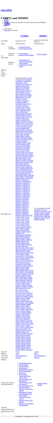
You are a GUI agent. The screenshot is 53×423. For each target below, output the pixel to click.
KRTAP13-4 (26, 191)
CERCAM (23, 110)
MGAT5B (23, 238)
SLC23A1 (24, 290)
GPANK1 (18, 155)
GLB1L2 (30, 152)
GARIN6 (26, 149)
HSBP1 (21, 164)
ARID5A (18, 89)
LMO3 (28, 228)
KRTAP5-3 (18, 207)
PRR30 (17, 270)
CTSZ (25, 125)
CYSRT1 (25, 36)
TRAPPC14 (26, 319)
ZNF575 (28, 342)
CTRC (17, 125)
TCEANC (28, 311)
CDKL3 (28, 109)
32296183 (7, 24)
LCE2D (27, 222)
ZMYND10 (18, 333)
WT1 (21, 329)
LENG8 (22, 227)
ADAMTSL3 (19, 81)
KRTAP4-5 (18, 206)
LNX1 (21, 230)
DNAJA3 (23, 131)
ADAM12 (29, 79)
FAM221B (18, 141)
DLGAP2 (29, 130)
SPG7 (26, 303)
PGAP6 (22, 259)
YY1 (29, 329)
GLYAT (22, 154)
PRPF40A (47, 216)
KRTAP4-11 (19, 202)
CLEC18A (29, 117)
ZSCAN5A (29, 350)
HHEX (17, 160)
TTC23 (23, 322)
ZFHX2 (23, 332)
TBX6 (31, 309)
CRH (21, 121)
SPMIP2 (43, 36)
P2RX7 (17, 257)
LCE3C (27, 223)
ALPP (24, 84)
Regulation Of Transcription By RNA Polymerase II (25, 382)
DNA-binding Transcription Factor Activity (25, 397)
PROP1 (27, 267)
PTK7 (17, 272)
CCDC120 (18, 105)
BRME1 (17, 97)
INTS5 (17, 170)
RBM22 (17, 277)
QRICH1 (30, 272)
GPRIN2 (31, 155)
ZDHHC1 (18, 332)
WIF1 (31, 327)
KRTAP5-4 (25, 207)
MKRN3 (18, 240)
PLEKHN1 (18, 264)
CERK (28, 110)
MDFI (42, 215)
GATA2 (17, 151)
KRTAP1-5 (18, 180)
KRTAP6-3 (25, 212)
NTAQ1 (31, 253)
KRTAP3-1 (18, 201)
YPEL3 (26, 329)
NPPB (28, 251)
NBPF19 (23, 244)
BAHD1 (22, 94)
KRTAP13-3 (19, 191)
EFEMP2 (18, 136)
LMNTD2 (22, 228)
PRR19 (23, 269)
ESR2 (25, 138)
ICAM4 (27, 167)
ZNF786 (17, 348)
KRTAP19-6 (26, 196)
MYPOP (17, 244)
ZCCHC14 (29, 330)
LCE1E (17, 220)
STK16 (17, 309)
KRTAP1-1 (23, 178)
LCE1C (22, 219)
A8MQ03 (18, 358)
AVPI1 (17, 92)
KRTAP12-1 (26, 186)
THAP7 (28, 314)
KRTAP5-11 (25, 206)
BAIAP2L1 (28, 94)
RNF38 (17, 280)
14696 (17, 354)
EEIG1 (22, 134)
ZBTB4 (23, 330)
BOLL (40, 210)
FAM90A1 (18, 142)
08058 (36, 354)
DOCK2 (17, 133)
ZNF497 (17, 342)
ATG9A (27, 89)
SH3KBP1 (24, 287)
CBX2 (29, 104)
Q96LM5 (36, 358)
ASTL (22, 89)
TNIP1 (24, 317)
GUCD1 (29, 157)
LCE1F (22, 220)
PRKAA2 (30, 265)
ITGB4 (17, 172)
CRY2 (25, 121)
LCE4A (27, 225)
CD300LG (23, 109)
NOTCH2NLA (23, 249)
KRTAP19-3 (26, 194)
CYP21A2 (18, 126)
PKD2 (31, 261)
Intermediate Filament (25, 363)
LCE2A (27, 220)
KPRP (17, 175)
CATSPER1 (18, 104)
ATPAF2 (22, 91)
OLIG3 (17, 256)
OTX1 (31, 256)
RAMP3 (23, 275)
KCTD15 (18, 173)
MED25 (23, 236)
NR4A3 (22, 253)
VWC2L (22, 327)
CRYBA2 (18, 123)
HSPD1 (24, 165)
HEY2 (29, 159)
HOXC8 (23, 162)
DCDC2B (18, 130)
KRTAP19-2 (19, 194)
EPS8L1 (17, 138)
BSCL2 (23, 97)
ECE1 (30, 133)
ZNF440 (17, 340)
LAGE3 (17, 217)
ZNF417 (28, 337)
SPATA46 (29, 301)
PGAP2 (17, 259)
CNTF (23, 118)
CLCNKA (28, 115)
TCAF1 (17, 311)
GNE (26, 154)
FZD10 (21, 149)
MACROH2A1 (19, 235)
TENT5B (23, 312)
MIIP (28, 238)
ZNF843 (17, 350)
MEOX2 (17, 238)
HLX (21, 160)
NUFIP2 (26, 254)
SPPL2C (22, 306)
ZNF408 (17, 337)
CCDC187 (25, 105)
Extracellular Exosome (25, 48)
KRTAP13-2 (26, 189)
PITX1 (23, 261)
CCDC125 (43, 211)
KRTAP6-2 (18, 212)
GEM (22, 152)
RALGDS (30, 274)
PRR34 (22, 270)
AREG (27, 86)
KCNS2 (31, 172)
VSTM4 (28, 325)
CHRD (17, 115)
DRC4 (22, 133)
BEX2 (21, 96)
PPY (22, 265)
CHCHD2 (18, 113)
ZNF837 (28, 348)
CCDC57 (49, 211)
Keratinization (23, 368)
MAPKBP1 (28, 235)
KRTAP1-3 (30, 178)
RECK (26, 277)
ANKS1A (18, 86)
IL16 (30, 167)
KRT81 (22, 176)
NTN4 (17, 254)
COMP (23, 120)
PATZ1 (22, 257)
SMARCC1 (29, 295)
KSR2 (30, 215)
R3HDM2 (18, 274)
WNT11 (17, 329)
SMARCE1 (26, 296)
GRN (20, 157)
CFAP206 (22, 112)
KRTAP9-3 (18, 215)
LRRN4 (17, 233)
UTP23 (27, 324)
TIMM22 (18, 316)
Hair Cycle (22, 373)
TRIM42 (22, 320)
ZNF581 (23, 343)
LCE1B (17, 219)
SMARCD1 (18, 296)
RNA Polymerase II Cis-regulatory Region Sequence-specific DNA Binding (26, 388)
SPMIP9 (28, 304)
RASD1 (28, 275)
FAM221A (30, 139)
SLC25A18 (18, 291)
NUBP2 (22, 254)
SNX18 (22, 299)
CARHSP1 (24, 102)
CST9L (31, 123)
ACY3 (23, 79)
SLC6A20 (18, 295)
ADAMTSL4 (27, 81)
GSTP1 (25, 157)
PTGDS (31, 270)
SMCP (31, 296)
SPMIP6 (23, 304)
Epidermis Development (26, 369)
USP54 (23, 324)
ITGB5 (22, 172)
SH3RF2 (30, 287)
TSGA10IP (29, 320)
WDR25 (27, 327)
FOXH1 (24, 147)
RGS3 (21, 278)
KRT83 (27, 176)
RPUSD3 (29, 280)
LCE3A (17, 223)
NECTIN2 (25, 246)
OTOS (27, 256)
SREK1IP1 (37, 218)
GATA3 (22, 151)
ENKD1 (27, 136)
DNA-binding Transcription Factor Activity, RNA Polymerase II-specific (25, 377)
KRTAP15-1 (19, 193)
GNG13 (30, 154)
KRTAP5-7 (25, 209)
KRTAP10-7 (26, 183)
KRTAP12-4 (19, 189)
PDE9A (31, 257)
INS (32, 168)
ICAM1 (22, 167)
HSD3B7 (26, 164)
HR (32, 162)
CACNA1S (26, 100)
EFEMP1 (26, 134)
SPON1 (17, 306)
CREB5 (17, 121)
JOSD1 (26, 172)
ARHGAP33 (19, 87)
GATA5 (27, 151)
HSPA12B (18, 165)
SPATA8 (17, 303)
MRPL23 (23, 240)
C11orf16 (28, 97)
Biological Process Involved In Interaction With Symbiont (25, 61)
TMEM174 (18, 317)
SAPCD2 (29, 282)
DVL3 (26, 133)
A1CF (30, 78)
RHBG (25, 278)
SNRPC (17, 299)
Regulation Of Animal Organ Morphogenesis (25, 393)
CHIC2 (30, 113)
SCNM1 (23, 285)
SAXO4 (22, 283)
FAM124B (23, 139)
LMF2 (17, 228)
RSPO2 (17, 282)
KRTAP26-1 (25, 199)
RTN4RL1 (23, 282)
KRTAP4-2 (18, 204)
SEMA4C (18, 287)
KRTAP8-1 (18, 214)
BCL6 (36, 210)
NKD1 (32, 248)
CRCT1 (28, 120)
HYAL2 (28, 165)
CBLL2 (25, 104)
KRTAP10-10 (19, 181)
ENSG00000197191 (21, 356)
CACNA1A (18, 100)
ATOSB (17, 91)
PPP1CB (18, 265)
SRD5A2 (23, 308)
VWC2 (17, 327)
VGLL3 (23, 325)
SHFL (17, 288)
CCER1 (27, 107)
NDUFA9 (29, 244)
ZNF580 (17, 343)
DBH (27, 128)
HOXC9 (28, 162)
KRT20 (21, 175)
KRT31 (26, 175)
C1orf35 (44, 210)
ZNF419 (17, 338)
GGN (26, 152)
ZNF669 (23, 345)
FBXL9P (18, 144)
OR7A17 (22, 256)
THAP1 (43, 218)
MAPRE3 (37, 215)
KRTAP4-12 (26, 202)
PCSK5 (26, 257)
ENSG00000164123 (40, 356)
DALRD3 (18, 128)
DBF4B (23, 128)
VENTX (17, 325)
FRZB (17, 149)
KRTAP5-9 (18, 210)
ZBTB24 (42, 219)
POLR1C (41, 216)
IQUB (25, 170)
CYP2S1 (24, 126)
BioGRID (7, 30)
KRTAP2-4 (18, 199)
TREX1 (17, 320)
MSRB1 (17, 241)
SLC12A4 (27, 288)
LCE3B (22, 223)
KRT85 (31, 176)
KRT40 (47, 213)
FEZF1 (28, 144)
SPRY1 (28, 306)
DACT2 (29, 126)
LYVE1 (22, 233)
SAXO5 (27, 283)
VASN (31, 324)
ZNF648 (17, 345)
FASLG (29, 142)
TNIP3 (28, 317)
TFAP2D (18, 314)
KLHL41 (42, 213)
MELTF (28, 236)
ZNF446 (28, 340)
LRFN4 (23, 231)
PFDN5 (36, 216)
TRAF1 (48, 218)
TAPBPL (22, 309)
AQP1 (23, 86)
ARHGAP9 (26, 87)
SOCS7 (27, 299)
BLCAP (25, 96)
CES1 (17, 112)
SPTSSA (18, 308)
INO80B (22, 168)
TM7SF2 (27, 316)
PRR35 (26, 270)
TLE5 (22, 316)
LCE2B (17, 222)
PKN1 (17, 262)
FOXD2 (21, 146)
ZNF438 (23, 338)
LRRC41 (28, 231)
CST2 (26, 123)
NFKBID (46, 215)
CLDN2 (23, 117)
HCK (20, 159)
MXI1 (28, 243)
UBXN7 (17, 324)
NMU (17, 249)
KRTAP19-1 (26, 193)
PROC (23, 267)
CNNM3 (18, 118)
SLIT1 (23, 295)
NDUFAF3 (18, 246)
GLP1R (17, 154)
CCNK (17, 109)
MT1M (23, 241)
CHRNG (22, 115)
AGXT (25, 83)
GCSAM (18, 152)
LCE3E (22, 225)
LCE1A (27, 217)
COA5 (27, 118)
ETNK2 (30, 138)
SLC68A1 (30, 293)
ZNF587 (28, 343)
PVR (26, 272)
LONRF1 (26, 230)
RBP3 (22, 277)
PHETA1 (27, 259)
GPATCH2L (24, 155)
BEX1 (17, 96)
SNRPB (28, 298)
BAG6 (17, 94)
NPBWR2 (18, 251)
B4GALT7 (23, 92)
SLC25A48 (25, 291)
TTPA (27, 322)
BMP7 (30, 96)
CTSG (21, 125)
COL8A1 (18, 120)
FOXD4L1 (27, 146)
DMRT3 (17, 131)
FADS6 (17, 139)
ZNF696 (17, 346)
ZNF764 (23, 346)
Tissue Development (25, 371)
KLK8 (28, 173)
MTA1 (27, 241)
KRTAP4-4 (25, 204)
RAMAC (18, 275)
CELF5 (17, 110)
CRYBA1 (30, 121)
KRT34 (17, 176)
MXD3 (24, 243)
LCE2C (22, 222)
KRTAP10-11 (27, 181)
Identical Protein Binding (26, 55)
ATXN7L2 (29, 91)
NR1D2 (17, 253)
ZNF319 (17, 335)
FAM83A (24, 141)
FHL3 (17, 146)
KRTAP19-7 (19, 198)
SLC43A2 (18, 293)
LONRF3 (18, 231)
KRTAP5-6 (18, 209)
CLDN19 (18, 117)
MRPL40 (29, 240)
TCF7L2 (17, 312)
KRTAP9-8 (25, 215)
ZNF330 (23, 335)
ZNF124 (25, 333)
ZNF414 (23, 337)
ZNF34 (28, 335)
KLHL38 (23, 173)
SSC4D (28, 308)
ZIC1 (27, 332)
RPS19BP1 (23, 280)
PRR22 (27, 269)
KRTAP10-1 (25, 180)
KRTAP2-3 (26, 198)
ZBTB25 (18, 330)
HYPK (17, 167)
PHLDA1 (18, 261)
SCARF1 (18, 285)
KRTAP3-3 (25, 201)
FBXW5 (23, 144)
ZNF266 (30, 333)
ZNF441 (23, 340)
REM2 (30, 277)
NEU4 (27, 248)
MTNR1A (18, 243)
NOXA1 (30, 249)
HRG (17, 164)
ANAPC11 (29, 84)
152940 (36, 352)
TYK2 (31, 322)
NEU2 (24, 248)
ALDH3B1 (18, 84)
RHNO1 (30, 278)
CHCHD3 (24, 113)
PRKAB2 (18, 267)
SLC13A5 (18, 290)
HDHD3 (24, 159)
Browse (6, 20)
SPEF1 (23, 303)
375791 (17, 352)
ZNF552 (23, 342)
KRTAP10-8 (19, 185)
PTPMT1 (22, 272)
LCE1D (27, 219)
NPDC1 (24, 251)
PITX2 (28, 261)
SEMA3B (29, 285)
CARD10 (18, 102)
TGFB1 (23, 314)
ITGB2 (29, 170)
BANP (48, 208)
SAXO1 (17, 283)
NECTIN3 (18, 248)
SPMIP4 (17, 304)
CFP (26, 112)
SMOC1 (17, 298)
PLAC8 (28, 262)
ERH (22, 138)
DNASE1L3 (29, 131)
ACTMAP (18, 79)
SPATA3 (23, 301)
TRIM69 (36, 219)
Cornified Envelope (24, 47)
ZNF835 (23, 348)
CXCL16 (30, 125)
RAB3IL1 (24, 274)
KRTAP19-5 (19, 196)
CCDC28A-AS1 (20, 107)
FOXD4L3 (18, 147)
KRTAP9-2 (25, 214)
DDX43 (23, 130)
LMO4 (17, 230)
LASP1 (22, 217)
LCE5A (17, 227)
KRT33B (31, 175)
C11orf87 (18, 99)
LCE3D (17, 225)
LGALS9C (28, 227)
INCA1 (17, 168)
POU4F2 (28, 264)
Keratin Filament (24, 366)
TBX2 (27, 309)
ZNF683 (28, 345)
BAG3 (28, 92)
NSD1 (27, 253)
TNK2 (17, 319)
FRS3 (28, 147)
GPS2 (17, 157)
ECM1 (17, 134)
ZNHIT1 (23, 350)
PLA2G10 (22, 262)
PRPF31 (17, 269)
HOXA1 (25, 160)
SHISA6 (21, 288)
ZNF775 (28, 346)
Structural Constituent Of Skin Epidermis (26, 404)
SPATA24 (18, 301)
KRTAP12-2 (19, 188)
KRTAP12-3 (26, 188)
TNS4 (21, 319)
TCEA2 (22, 311)
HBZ (16, 159)
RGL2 (17, 278)
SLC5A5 (24, 293)
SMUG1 (23, 298)
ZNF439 (28, 338)
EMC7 (23, 136)
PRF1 (25, 265)
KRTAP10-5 (19, 183)
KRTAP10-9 (26, 185)
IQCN (21, 170)
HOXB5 (30, 160)
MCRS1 (17, 236)
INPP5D (27, 168)
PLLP (24, 264)
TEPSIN (28, 312)
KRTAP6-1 (25, 210)
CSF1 (23, 123)
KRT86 (17, 178)
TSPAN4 (18, 322)
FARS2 (24, 142)
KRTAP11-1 (19, 186)
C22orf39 (24, 99)
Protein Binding (23, 53)
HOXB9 (17, 162)
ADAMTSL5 (19, 83)
